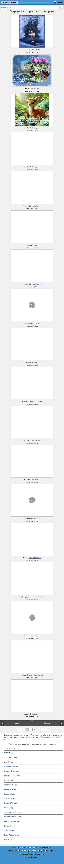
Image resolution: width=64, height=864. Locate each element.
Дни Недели (8, 762)
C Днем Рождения (11, 766)
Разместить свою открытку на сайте (22, 851)
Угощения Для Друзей (12, 812)
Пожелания (35, 89)
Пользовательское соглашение (32, 854)
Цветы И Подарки (11, 803)
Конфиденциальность (46, 851)
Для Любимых (9, 798)
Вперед (47, 723)
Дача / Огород (9, 830)
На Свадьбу (8, 808)
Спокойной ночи (35, 206)
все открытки (9, 2)
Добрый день (35, 480)
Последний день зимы (35, 675)
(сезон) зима (35, 50)
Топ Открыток (9, 748)
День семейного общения (34, 597)
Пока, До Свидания (11, 835)
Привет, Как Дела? (11, 789)
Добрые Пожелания (11, 771)
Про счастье (34, 519)
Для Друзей (8, 780)
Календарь (8, 753)
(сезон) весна (35, 636)
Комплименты (9, 826)
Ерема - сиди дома (35, 401)
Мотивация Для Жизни (13, 817)
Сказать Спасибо (10, 785)
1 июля (35, 245)
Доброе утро (35, 128)
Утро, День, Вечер (10, 757)
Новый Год (8, 840)
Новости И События (11, 821)
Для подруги (35, 362)
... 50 (43, 730)
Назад (16, 723)
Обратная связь (44, 847)
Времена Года (9, 794)
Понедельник (35, 440)
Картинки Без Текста (12, 776)
